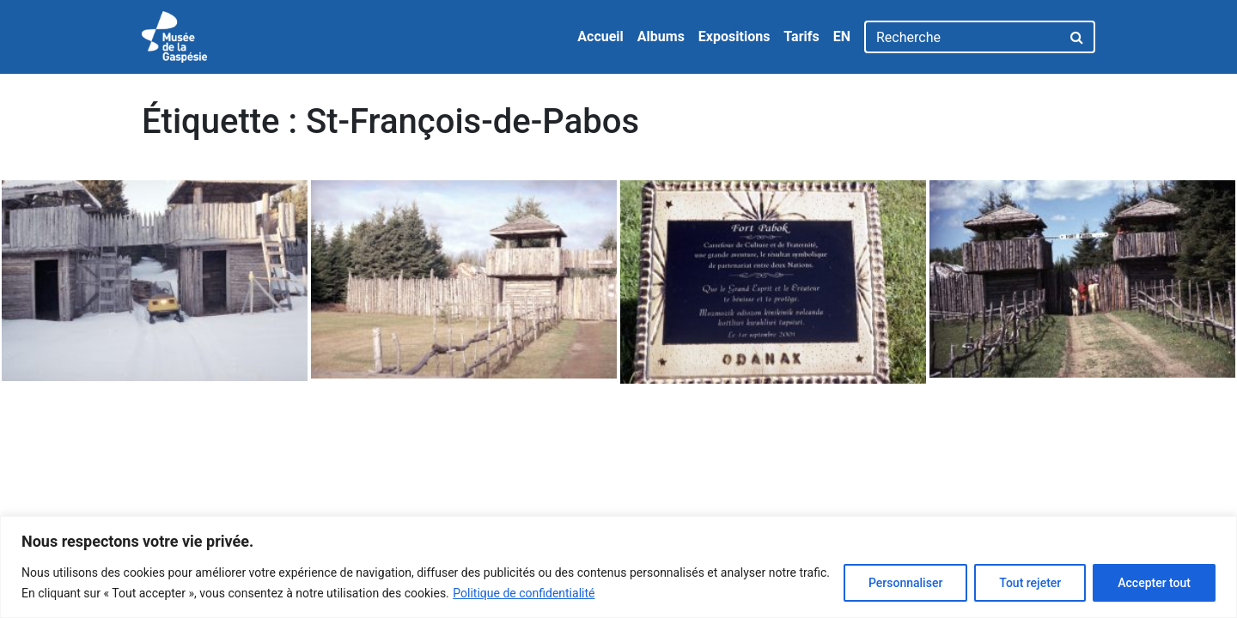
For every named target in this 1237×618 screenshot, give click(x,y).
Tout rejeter (1030, 583)
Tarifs (801, 36)
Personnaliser (905, 583)
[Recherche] (962, 37)
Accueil (600, 36)
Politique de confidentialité (523, 593)
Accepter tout (1154, 583)
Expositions (734, 36)
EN (841, 36)
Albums (661, 36)
